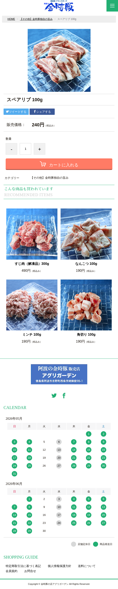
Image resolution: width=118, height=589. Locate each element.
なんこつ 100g (86, 263)
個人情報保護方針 (59, 565)
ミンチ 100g (31, 334)
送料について (87, 565)
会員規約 (11, 571)
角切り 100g (86, 334)
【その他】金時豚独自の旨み (36, 19)
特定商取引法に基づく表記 (23, 565)
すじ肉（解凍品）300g (32, 263)
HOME (11, 19)
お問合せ (30, 571)
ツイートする (16, 111)
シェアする (42, 111)
